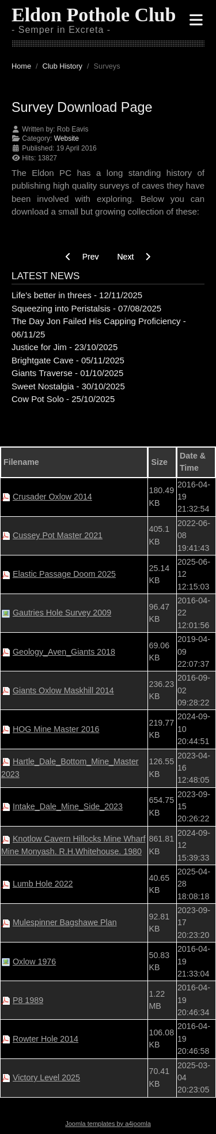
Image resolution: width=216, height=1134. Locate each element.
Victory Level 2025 (46, 1077)
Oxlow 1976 (34, 961)
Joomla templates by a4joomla (108, 1123)
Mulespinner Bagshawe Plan (65, 922)
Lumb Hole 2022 (43, 883)
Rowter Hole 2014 (45, 1038)
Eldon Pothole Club (94, 14)
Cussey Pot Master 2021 (58, 535)
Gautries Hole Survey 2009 (62, 612)
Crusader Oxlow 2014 (52, 496)
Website (66, 138)
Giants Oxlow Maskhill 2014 (63, 690)
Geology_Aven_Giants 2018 (64, 651)
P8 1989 (28, 1000)
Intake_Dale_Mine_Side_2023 (68, 806)
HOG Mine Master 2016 (56, 729)
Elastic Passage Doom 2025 (64, 574)
